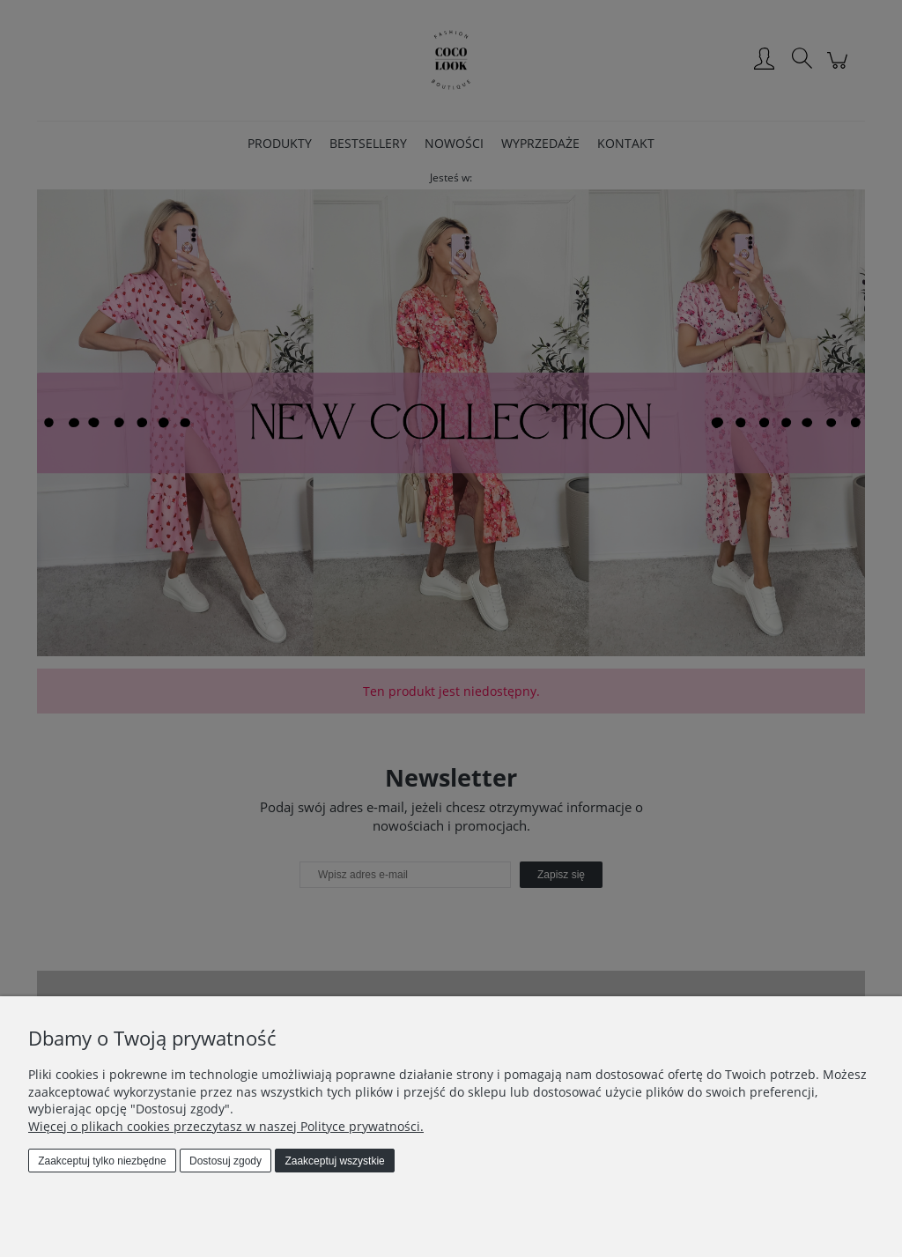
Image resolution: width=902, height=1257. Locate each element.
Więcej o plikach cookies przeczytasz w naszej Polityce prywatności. (226, 1126)
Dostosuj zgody (225, 1161)
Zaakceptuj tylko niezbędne (102, 1161)
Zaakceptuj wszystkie (334, 1161)
